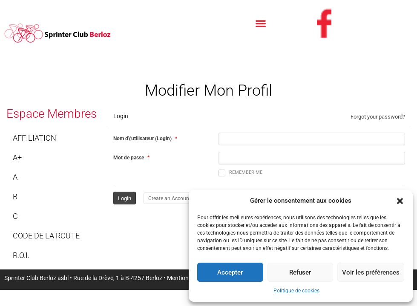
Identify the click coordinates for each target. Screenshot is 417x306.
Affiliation (34, 137)
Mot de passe (128, 158)
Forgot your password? (378, 116)
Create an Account (169, 198)
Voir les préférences (371, 272)
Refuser (300, 272)
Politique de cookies (296, 291)
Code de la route (46, 235)
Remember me (240, 173)
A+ (17, 157)
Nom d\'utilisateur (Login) (142, 139)
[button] (400, 201)
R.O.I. (21, 255)
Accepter (230, 272)
